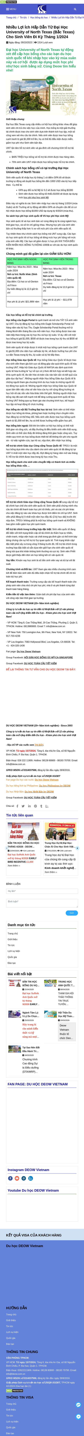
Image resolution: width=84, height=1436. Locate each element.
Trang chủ (13, 933)
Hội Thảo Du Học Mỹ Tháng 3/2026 (65, 1014)
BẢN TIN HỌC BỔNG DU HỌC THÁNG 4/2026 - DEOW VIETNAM (23, 845)
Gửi (72, 913)
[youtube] (17, 1178)
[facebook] (10, 1178)
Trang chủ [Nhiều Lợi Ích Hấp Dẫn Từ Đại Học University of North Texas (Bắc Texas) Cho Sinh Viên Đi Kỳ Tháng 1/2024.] (11, 17)
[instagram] (23, 1178)
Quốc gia (12, 957)
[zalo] (30, 1178)
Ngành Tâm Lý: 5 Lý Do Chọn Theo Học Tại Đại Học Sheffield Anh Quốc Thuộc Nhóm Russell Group (30, 1014)
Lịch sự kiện (14, 951)
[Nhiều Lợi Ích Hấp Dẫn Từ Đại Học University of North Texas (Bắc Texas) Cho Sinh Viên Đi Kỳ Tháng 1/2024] (42, 9)
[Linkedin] (29, 806)
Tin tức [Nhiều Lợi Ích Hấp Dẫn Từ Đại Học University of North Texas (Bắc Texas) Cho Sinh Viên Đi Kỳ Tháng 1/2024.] (23, 17)
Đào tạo (12, 963)
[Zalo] (48, 806)
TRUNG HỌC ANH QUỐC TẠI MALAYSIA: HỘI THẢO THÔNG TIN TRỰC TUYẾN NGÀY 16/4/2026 (66, 984)
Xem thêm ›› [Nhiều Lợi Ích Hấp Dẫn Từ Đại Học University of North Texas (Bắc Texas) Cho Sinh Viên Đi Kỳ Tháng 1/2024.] (14, 865)
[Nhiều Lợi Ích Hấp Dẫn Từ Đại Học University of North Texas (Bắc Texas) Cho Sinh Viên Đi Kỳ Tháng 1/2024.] (8, 2)
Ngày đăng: (13, 42)
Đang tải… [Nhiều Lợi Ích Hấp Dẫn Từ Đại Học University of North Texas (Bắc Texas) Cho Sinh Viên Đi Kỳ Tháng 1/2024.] (42, 694)
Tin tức (11, 945)
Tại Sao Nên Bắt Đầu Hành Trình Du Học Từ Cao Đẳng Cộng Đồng (31, 1049)
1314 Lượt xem (43, 42)
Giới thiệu (12, 939)
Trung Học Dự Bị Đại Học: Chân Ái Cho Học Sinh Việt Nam (59, 845)
